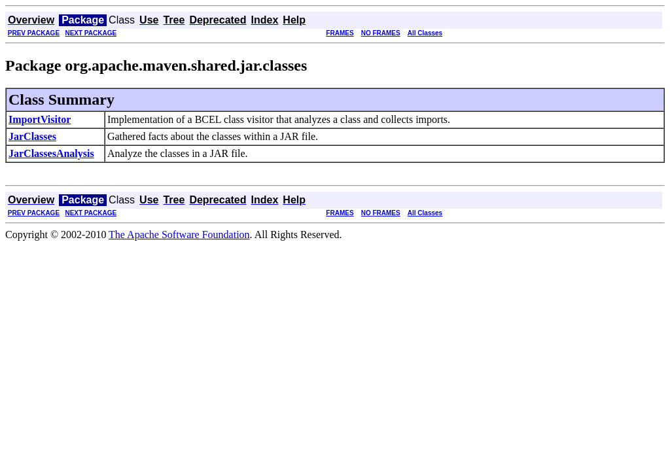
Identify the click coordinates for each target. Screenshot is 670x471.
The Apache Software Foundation (179, 234)
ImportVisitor (40, 119)
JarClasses (32, 136)
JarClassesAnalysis (51, 153)
